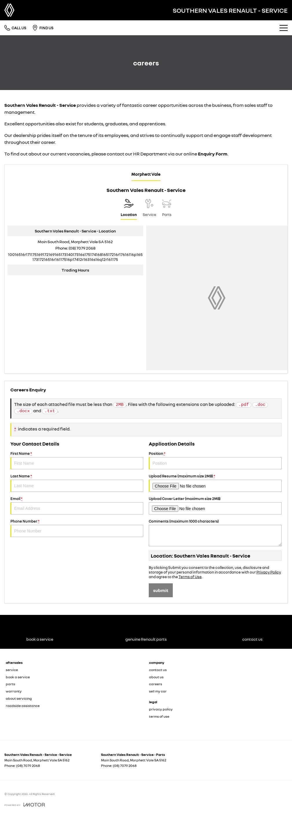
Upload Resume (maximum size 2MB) (215, 483)
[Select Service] (149, 209)
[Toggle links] (24, 807)
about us (156, 677)
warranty (14, 691)
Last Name (76, 483)
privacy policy (161, 709)
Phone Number (76, 528)
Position (215, 460)
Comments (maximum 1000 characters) (215, 532)
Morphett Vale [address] (146, 174)
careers (155, 684)
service (12, 670)
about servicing (19, 698)
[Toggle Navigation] (284, 28)
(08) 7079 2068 (82, 247)
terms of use (159, 716)
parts (10, 684)
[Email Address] (75, 257)
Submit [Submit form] (160, 590)
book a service (18, 677)
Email (76, 505)
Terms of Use (190, 576)
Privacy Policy (268, 572)
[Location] (129, 209)
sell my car (158, 691)
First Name (76, 460)
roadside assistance (23, 705)
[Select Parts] (167, 209)
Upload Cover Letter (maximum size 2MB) (215, 505)
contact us (158, 670)
